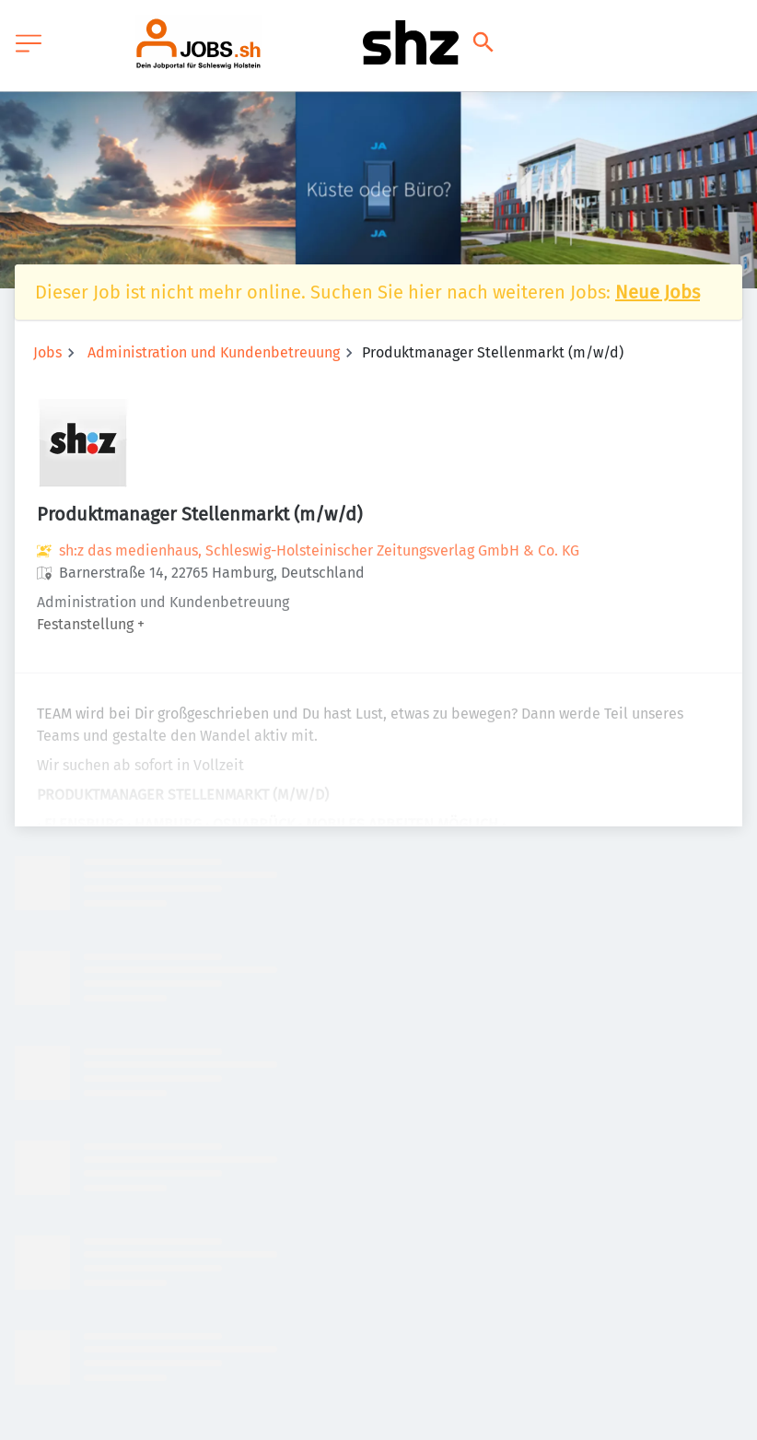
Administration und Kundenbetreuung (213, 352)
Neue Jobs (657, 292)
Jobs (47, 352)
